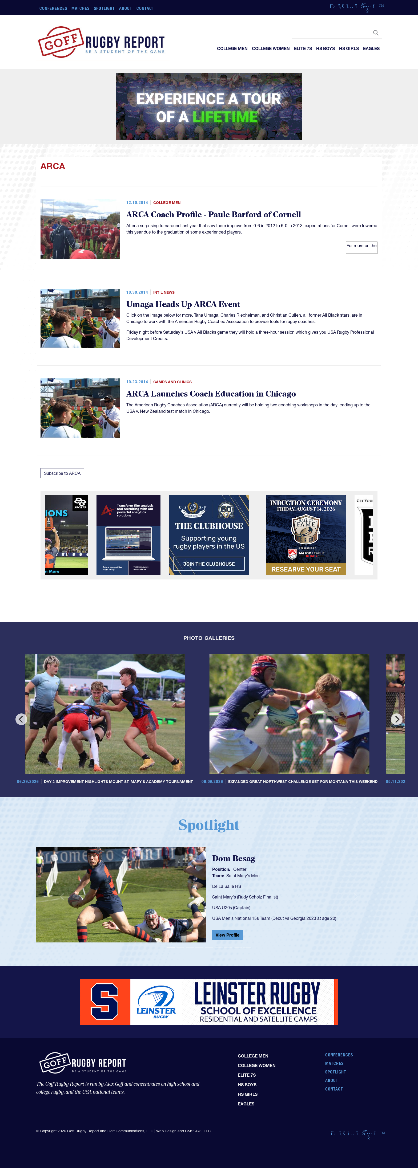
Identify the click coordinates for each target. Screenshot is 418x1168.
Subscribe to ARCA (62, 473)
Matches (80, 8)
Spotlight (104, 8)
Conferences (53, 8)
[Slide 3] (190, 948)
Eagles (371, 48)
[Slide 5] (209, 948)
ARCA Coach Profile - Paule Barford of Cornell (213, 215)
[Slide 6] (219, 948)
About (125, 8)
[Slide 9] (247, 948)
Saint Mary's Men (243, 875)
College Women (271, 48)
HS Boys (325, 48)
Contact (145, 8)
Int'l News (164, 292)
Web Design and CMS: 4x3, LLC (183, 1131)
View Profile (227, 935)
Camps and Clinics (172, 381)
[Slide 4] (199, 948)
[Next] (397, 719)
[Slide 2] (180, 948)
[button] (62, 897)
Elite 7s (303, 48)
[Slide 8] (238, 948)
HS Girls (349, 48)
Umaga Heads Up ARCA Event (183, 304)
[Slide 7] (228, 948)
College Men (232, 48)
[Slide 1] (171, 948)
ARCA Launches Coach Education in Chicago (211, 394)
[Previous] (21, 719)
